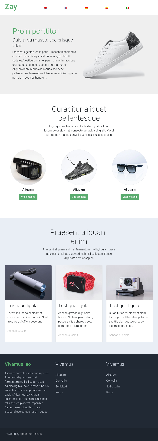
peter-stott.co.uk (31, 433)
